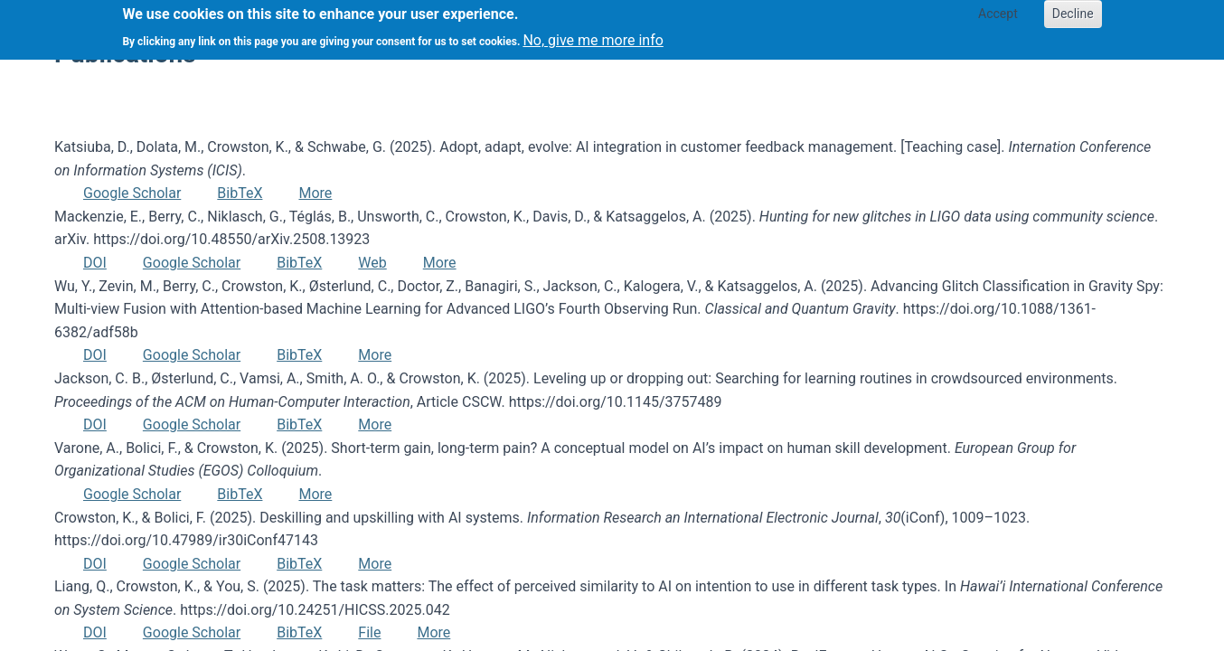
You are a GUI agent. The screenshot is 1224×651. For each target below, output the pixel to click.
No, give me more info (593, 34)
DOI (95, 262)
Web (372, 262)
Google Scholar (132, 193)
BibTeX (239, 193)
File (369, 632)
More (315, 193)
